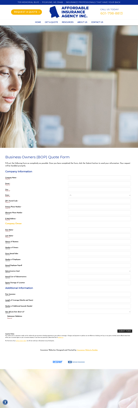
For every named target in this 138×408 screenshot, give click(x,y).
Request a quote (27, 12)
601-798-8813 (111, 13)
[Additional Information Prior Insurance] (99, 294)
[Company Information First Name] (99, 229)
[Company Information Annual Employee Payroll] (99, 265)
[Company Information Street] (99, 183)
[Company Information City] (99, 189)
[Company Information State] (99, 195)
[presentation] (24, 323)
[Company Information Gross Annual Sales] (99, 253)
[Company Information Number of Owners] (99, 247)
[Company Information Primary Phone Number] (99, 206)
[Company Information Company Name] (99, 177)
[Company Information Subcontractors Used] (99, 271)
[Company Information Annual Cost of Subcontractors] (99, 276)
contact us (60, 337)
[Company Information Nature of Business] (99, 241)
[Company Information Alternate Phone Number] (99, 212)
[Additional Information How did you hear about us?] (99, 312)
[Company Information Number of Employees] (99, 259)
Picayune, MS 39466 (52, 2)
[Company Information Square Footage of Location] (99, 282)
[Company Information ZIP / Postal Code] (99, 201)
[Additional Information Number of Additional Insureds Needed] (99, 306)
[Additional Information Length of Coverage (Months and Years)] (99, 300)
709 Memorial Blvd (28, 2)
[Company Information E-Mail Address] (99, 218)
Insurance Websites (48, 350)
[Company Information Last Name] (99, 235)
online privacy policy (21, 341)
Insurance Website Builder (87, 350)
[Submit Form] (124, 331)
